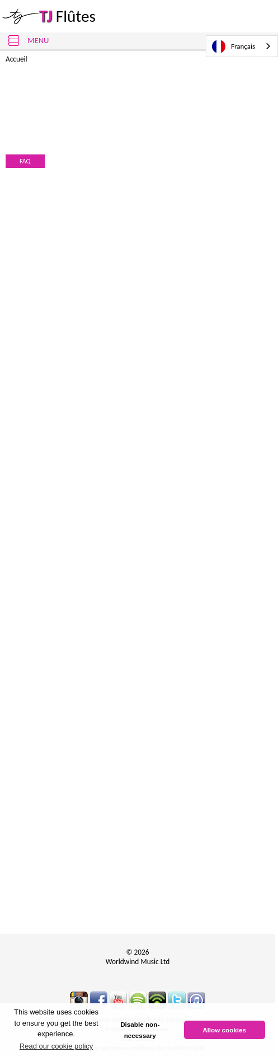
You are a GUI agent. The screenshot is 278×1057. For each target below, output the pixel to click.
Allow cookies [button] (224, 1029)
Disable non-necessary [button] (139, 1030)
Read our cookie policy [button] (56, 1046)
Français (233, 46)
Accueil (16, 59)
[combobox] (242, 46)
